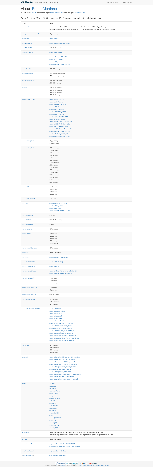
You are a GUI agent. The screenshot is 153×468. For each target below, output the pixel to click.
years (24, 87)
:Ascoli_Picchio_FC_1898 (60, 64)
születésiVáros (28, 266)
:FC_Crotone (56, 107)
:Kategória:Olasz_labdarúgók (61, 369)
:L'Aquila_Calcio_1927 (58, 134)
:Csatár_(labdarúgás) (58, 257)
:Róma (54, 38)
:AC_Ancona (56, 102)
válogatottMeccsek (29, 287)
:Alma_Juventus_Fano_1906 (60, 121)
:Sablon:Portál (56, 318)
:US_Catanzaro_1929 (58, 126)
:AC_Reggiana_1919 (58, 116)
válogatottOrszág (29, 294)
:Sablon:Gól (55, 313)
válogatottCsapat (29, 271)
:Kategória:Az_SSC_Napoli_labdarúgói (63, 362)
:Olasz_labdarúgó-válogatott (60, 273)
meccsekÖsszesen (29, 248)
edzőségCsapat (28, 99)
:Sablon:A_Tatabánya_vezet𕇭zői (61, 340)
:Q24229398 (55, 418)
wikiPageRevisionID (29, 80)
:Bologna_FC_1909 (58, 57)
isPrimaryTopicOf (28, 451)
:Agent (52, 396)
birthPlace (26, 38)
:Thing (52, 383)
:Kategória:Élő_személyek (60, 371)
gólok (25, 187)
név (25, 252)
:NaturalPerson (54, 398)
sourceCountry (27, 52)
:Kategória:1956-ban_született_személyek (64, 357)
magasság (27, 229)
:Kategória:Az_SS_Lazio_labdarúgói (63, 364)
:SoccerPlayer (54, 391)
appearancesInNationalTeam (31, 34)
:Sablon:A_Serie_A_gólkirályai (61, 323)
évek (25, 345)
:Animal (52, 403)
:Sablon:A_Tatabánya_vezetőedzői (62, 335)
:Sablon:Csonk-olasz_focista (60, 326)
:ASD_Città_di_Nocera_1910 (60, 129)
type (24, 383)
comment (25, 432)
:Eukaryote (53, 405)
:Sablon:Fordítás (57, 311)
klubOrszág (27, 215)
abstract (25, 27)
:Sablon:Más (56, 316)
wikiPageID (26, 69)
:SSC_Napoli (56, 59)
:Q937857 (54, 425)
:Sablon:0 (55, 308)
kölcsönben (27, 224)
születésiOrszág (28, 262)
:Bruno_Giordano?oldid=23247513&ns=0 (64, 444)
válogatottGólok (28, 278)
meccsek (26, 233)
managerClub (27, 43)
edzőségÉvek (28, 148)
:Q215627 (54, 415)
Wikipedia (62, 465)
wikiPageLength (27, 73)
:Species (52, 408)
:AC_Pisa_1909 (56, 114)
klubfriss (26, 220)
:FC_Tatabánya (56, 109)
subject (25, 357)
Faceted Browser (112, 2)
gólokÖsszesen (28, 198)
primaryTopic (28, 455)
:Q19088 (54, 413)
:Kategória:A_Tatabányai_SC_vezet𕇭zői (63, 379)
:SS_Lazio (55, 62)
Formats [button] (54, 2)
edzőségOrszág (28, 141)
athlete (34, 13)
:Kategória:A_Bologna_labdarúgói (62, 359)
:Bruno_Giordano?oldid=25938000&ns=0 (64, 446)
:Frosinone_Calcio (57, 112)
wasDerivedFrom (28, 444)
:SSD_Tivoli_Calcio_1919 (59, 124)
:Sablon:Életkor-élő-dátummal (61, 333)
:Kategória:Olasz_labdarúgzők (61, 376)
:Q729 (53, 423)
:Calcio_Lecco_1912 (58, 104)
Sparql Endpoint (126, 2)
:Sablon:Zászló (56, 321)
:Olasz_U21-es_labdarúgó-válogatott (63, 271)
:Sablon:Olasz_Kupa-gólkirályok (61, 330)
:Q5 (52, 420)
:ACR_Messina (56, 99)
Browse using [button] (41, 2)
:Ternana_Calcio (57, 119)
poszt (25, 257)
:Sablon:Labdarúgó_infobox (60, 328)
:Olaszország (56, 52)
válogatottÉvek (28, 299)
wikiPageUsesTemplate (31, 308)
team (24, 57)
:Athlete (52, 386)
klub (25, 203)
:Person (52, 388)
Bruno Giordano (44, 9)
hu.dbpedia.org (80, 13)
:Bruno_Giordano (57, 451)
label (24, 439)
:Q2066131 (54, 427)
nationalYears (27, 48)
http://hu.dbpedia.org (56, 13)
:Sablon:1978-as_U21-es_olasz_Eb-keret (64, 338)
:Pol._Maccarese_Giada (59, 43)
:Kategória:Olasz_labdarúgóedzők (62, 367)
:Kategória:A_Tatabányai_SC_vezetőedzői (65, 374)
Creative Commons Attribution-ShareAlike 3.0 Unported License (93, 465)
